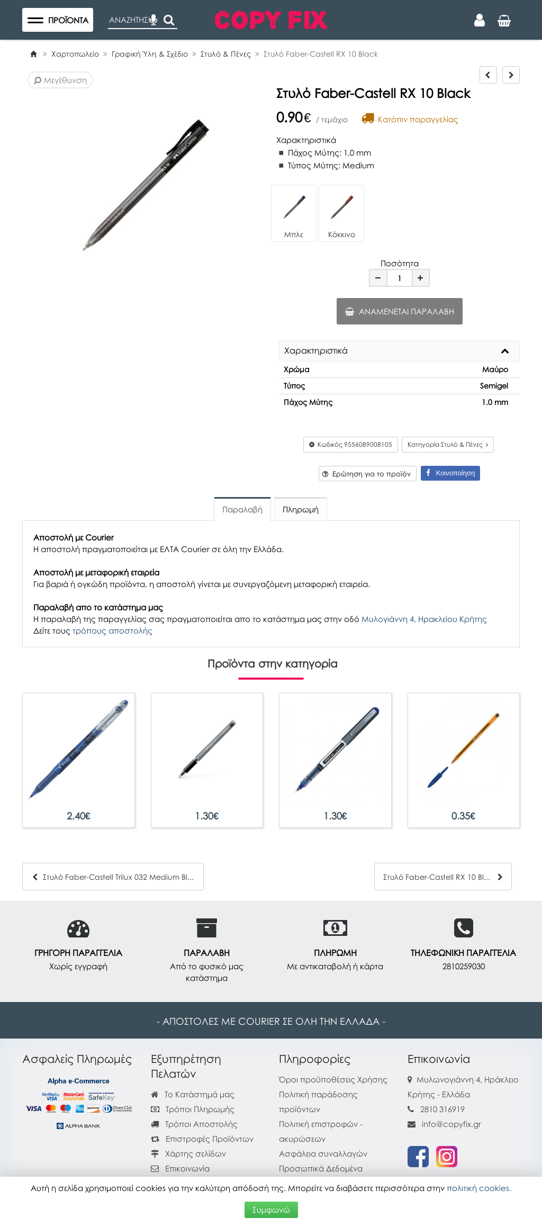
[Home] (33, 53)
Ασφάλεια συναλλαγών (323, 1153)
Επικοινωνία (187, 1168)
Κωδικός (350, 444)
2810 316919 (442, 1109)
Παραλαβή (242, 509)
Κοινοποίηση (450, 473)
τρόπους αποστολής (112, 630)
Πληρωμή (301, 509)
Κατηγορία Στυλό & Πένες (448, 444)
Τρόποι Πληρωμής (192, 1109)
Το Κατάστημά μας (192, 1094)
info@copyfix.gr (444, 1124)
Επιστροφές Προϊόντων (202, 1138)
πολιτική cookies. (479, 1188)
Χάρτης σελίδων (188, 1153)
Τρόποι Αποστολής (194, 1124)
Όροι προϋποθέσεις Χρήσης (333, 1079)
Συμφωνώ (271, 1209)
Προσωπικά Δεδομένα (321, 1168)
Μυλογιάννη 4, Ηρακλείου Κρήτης (424, 619)
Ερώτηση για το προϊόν (366, 474)
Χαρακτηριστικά (316, 351)
